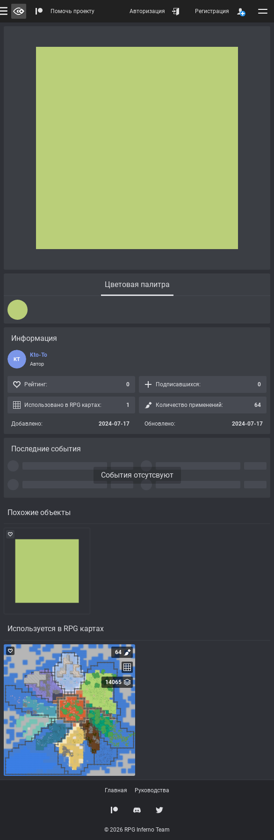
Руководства (152, 790)
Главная (116, 790)
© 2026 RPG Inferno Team (137, 830)
